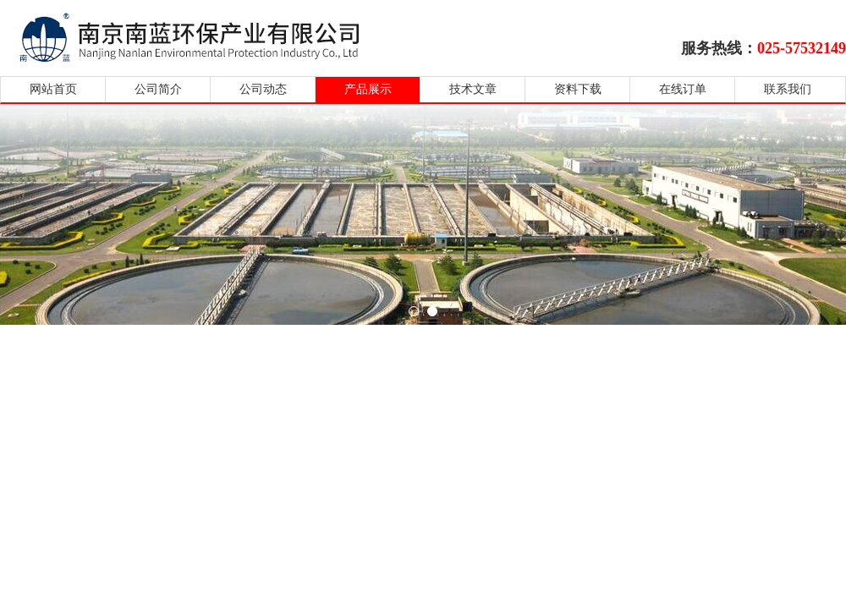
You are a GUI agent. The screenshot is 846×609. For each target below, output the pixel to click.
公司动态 (263, 89)
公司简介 (158, 89)
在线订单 (682, 89)
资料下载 (578, 89)
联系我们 (787, 89)
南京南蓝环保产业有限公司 (205, 36)
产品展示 (368, 89)
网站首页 (53, 89)
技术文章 (473, 89)
